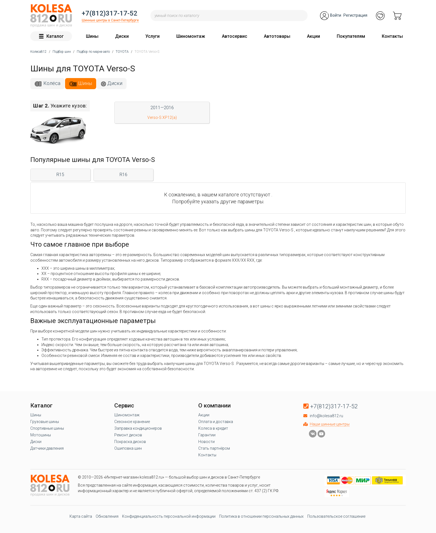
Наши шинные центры (330, 424)
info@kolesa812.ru (326, 416)
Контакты (392, 36)
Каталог (51, 36)
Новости (206, 441)
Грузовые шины (44, 421)
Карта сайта (81, 516)
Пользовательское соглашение (336, 516)
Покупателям (351, 36)
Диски (122, 36)
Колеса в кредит (213, 428)
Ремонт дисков (128, 435)
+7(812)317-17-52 (109, 13)
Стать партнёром (214, 448)
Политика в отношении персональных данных (261, 516)
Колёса (51, 83)
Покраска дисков (130, 441)
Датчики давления (47, 448)
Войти (335, 15)
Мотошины (40, 435)
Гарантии (206, 435)
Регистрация (355, 15)
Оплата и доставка (215, 421)
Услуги (152, 36)
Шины (92, 36)
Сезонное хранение (132, 421)
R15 (60, 174)
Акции (313, 36)
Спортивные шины (47, 428)
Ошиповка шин (128, 448)
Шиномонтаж (190, 36)
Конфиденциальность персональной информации (168, 516)
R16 (123, 174)
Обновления (107, 516)
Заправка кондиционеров (138, 428)
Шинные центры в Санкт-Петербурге (110, 20)
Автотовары (277, 36)
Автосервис (234, 36)
